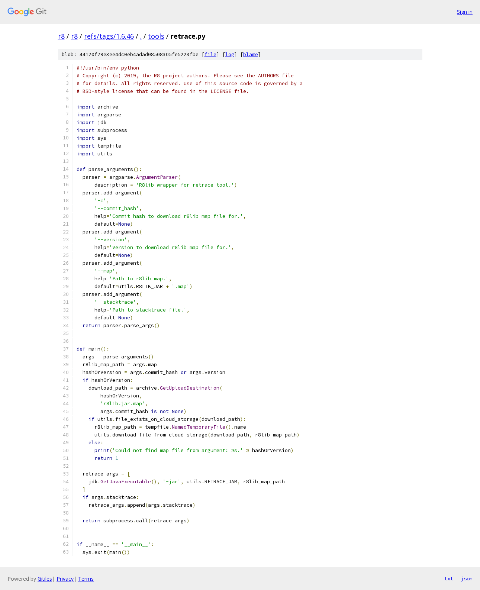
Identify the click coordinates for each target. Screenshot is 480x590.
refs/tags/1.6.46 (109, 36)
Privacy (65, 578)
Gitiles (45, 578)
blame (250, 54)
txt (448, 578)
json (467, 578)
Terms (86, 578)
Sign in (465, 11)
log (229, 54)
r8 (61, 36)
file (210, 54)
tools (156, 36)
